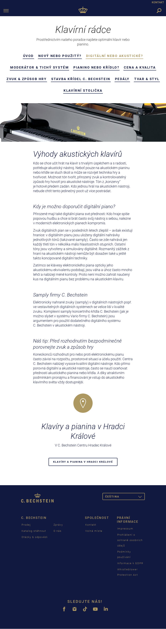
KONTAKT (158, 2)
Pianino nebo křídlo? (96, 67)
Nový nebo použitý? (59, 56)
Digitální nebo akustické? (114, 56)
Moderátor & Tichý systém (39, 67)
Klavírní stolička (83, 90)
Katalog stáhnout (34, 531)
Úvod (28, 56)
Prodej (26, 524)
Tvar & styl (146, 79)
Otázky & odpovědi (35, 537)
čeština (125, 497)
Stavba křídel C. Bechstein (80, 79)
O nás (58, 531)
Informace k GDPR (130, 563)
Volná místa (93, 531)
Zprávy (58, 524)
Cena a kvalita (140, 67)
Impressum (125, 528)
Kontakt (90, 524)
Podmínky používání (124, 554)
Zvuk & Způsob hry (27, 79)
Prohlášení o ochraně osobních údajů (130, 540)
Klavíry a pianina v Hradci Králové (82, 462)
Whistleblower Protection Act (127, 572)
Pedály (122, 79)
